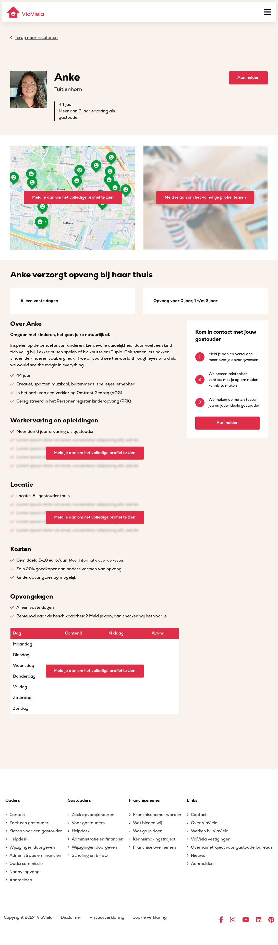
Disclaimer (71, 917)
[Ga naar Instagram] (232, 920)
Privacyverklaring (107, 917)
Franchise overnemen (154, 847)
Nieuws (198, 855)
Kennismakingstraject (154, 839)
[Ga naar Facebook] (221, 920)
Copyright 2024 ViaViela (28, 917)
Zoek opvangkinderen (93, 814)
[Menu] (267, 12)
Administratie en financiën (35, 855)
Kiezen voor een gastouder (35, 831)
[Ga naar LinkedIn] (258, 920)
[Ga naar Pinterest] (271, 920)
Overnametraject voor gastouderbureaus (232, 847)
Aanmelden (248, 77)
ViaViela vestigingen (211, 839)
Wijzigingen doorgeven (32, 847)
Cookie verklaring (149, 917)
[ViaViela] (25, 12)
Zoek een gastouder (29, 822)
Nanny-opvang (24, 871)
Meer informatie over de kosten (96, 560)
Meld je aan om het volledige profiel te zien (72, 197)
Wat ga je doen (148, 831)
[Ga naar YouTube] (245, 920)
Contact (17, 814)
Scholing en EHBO (90, 855)
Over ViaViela (204, 822)
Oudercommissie (26, 863)
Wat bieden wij (147, 822)
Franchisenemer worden (157, 814)
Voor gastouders (88, 822)
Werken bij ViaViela (209, 831)
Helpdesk (18, 839)
